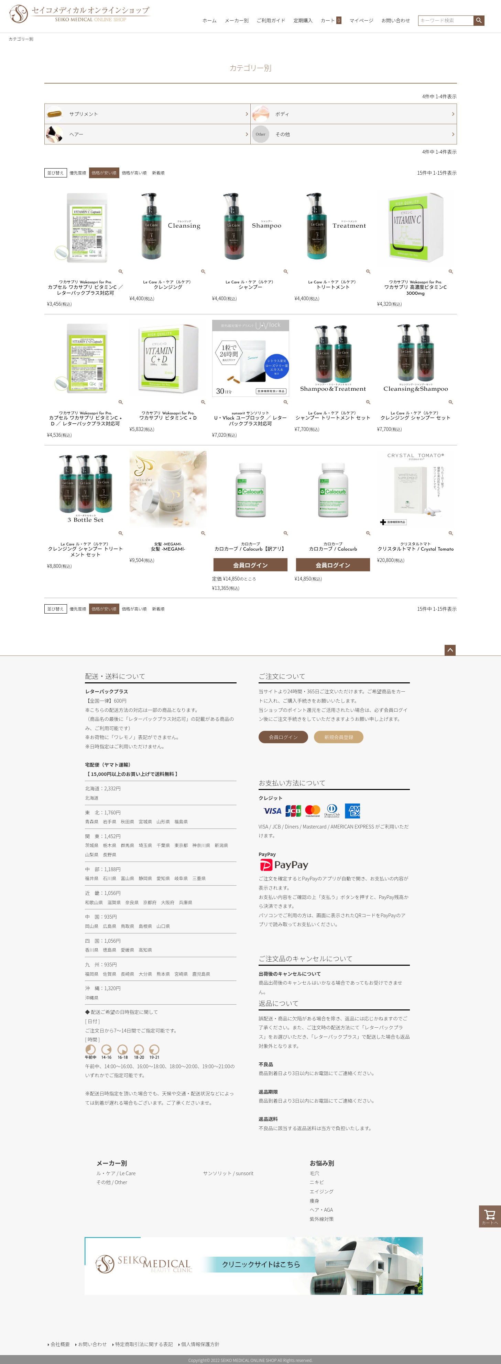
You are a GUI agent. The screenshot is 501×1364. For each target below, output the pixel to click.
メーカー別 (237, 20)
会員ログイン (283, 737)
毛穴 (314, 1173)
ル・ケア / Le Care (115, 1173)
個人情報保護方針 (200, 1343)
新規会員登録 (338, 737)
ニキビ (317, 1182)
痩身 (314, 1200)
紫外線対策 (322, 1218)
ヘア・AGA (321, 1209)
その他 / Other (111, 1182)
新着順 (158, 172)
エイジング (322, 1191)
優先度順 (78, 172)
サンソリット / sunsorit (228, 1173)
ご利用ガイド (271, 20)
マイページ (361, 20)
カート (331, 20)
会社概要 (59, 1343)
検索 (478, 20)
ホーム (210, 20)
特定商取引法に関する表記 (143, 1343)
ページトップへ (450, 650)
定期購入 (303, 20)
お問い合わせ (395, 20)
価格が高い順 (134, 172)
